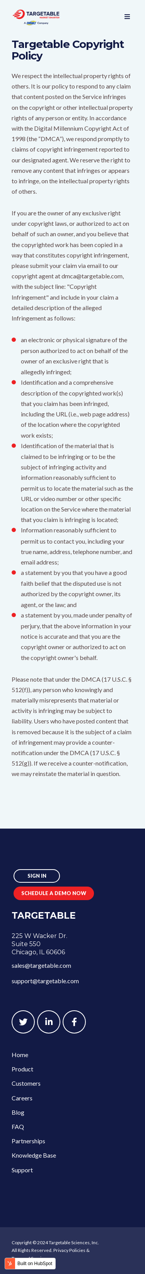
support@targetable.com (45, 980)
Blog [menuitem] (18, 1112)
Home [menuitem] (20, 1054)
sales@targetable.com (41, 965)
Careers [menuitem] (22, 1098)
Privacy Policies (69, 1250)
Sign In (36, 876)
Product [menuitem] (22, 1069)
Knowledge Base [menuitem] (34, 1155)
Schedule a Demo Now (53, 893)
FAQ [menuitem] (18, 1126)
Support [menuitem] (22, 1169)
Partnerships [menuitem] (28, 1140)
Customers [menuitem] (26, 1083)
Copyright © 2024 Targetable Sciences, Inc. (55, 1242)
